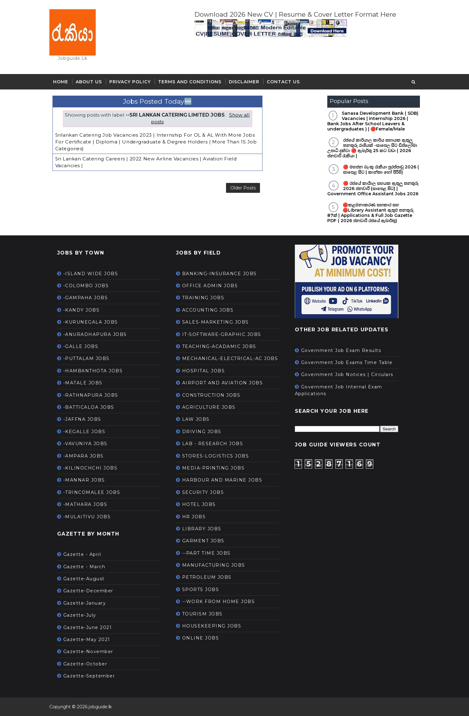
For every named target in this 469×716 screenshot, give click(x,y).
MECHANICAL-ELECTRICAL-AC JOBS (230, 358)
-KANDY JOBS (81, 310)
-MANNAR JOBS (84, 480)
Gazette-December (88, 591)
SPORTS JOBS (200, 589)
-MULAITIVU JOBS (87, 516)
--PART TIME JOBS (206, 553)
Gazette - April (82, 554)
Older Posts (243, 188)
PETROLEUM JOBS (207, 577)
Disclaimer (244, 82)
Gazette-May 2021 (86, 639)
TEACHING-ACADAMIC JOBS (219, 346)
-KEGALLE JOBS (84, 431)
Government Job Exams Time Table (347, 362)
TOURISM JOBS (202, 614)
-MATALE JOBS (83, 383)
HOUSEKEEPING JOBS (211, 626)
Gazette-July (79, 615)
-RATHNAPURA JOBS (90, 395)
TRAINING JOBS (203, 297)
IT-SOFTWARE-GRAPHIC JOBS (221, 334)
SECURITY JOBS (203, 492)
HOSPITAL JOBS (203, 371)
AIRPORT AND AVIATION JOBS (222, 383)
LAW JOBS (196, 419)
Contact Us (283, 82)
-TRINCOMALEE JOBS (91, 492)
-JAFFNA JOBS (82, 419)
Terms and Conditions (189, 82)
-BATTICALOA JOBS (88, 407)
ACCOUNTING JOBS (208, 310)
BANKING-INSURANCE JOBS (219, 273)
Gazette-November (88, 651)
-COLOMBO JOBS (86, 285)
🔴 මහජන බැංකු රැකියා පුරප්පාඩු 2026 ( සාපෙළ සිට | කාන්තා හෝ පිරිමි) (381, 169)
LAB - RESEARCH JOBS (212, 443)
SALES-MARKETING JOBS (215, 322)
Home (60, 82)
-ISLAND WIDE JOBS (90, 273)
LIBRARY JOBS (201, 529)
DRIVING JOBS (201, 431)
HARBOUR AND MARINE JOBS (222, 480)
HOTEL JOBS (199, 504)
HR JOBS (194, 516)
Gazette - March (84, 566)
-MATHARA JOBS (85, 504)
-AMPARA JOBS (83, 456)
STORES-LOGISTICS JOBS (215, 456)
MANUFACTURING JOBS (213, 565)
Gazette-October (85, 664)
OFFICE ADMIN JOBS (210, 285)
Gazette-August (84, 578)
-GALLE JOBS (80, 346)
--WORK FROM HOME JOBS (218, 601)
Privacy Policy (130, 82)
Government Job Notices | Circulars (347, 374)
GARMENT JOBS (203, 541)
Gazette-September (89, 676)
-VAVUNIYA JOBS (85, 443)
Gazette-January (84, 603)
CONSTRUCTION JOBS (211, 395)
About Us (89, 82)
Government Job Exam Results (341, 350)
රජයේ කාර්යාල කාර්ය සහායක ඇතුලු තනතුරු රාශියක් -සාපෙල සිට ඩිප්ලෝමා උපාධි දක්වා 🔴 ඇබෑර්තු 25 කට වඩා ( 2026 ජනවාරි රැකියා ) (372, 147)
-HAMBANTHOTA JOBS (93, 371)
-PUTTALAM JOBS (86, 358)
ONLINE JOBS (200, 638)
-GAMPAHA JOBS (85, 297)
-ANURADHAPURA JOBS (95, 334)
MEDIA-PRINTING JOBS (213, 468)
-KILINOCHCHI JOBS (90, 468)
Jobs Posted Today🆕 (157, 101)
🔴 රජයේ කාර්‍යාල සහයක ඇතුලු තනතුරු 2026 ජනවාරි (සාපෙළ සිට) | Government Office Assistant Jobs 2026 (372, 188)
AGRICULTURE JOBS (209, 407)
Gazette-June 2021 (87, 627)
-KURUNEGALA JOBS (90, 322)
